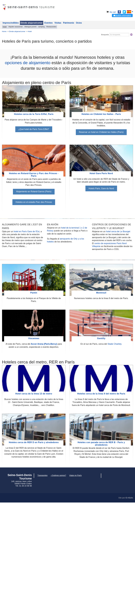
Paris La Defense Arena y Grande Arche (67, 335)
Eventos (48, 23)
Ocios (79, 23)
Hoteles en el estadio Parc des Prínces (34, 202)
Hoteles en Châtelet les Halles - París (101, 114)
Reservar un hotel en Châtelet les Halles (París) (101, 132)
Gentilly (101, 428)
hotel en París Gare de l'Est (26, 276)
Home (4, 31)
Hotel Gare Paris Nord (101, 173)
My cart (111, 12)
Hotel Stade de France (22, 247)
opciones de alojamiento (27, 62)
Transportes (42, 565)
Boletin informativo (122, 15)
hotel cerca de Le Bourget (118, 276)
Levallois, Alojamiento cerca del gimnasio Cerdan (112, 337)
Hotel (5, 27)
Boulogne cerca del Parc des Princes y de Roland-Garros (22, 337)
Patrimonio (68, 23)
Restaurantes (51, 27)
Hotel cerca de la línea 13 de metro (33, 484)
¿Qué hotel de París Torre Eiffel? (33, 129)
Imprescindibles (11, 23)
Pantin (33, 383)
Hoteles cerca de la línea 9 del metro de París (101, 484)
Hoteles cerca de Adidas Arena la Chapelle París (112, 249)
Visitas (57, 23)
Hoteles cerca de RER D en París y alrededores (34, 532)
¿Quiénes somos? (58, 565)
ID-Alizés (129, 588)
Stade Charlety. (115, 434)
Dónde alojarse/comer (32, 23)
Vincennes (33, 428)
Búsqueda (105, 35)
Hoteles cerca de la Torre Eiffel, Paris (33, 114)
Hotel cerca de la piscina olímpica (67, 249)
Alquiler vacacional (15, 27)
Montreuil (101, 383)
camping (41, 27)
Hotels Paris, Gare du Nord (101, 188)
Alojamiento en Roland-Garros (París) (33, 191)
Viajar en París (75, 565)
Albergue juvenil (30, 27)
